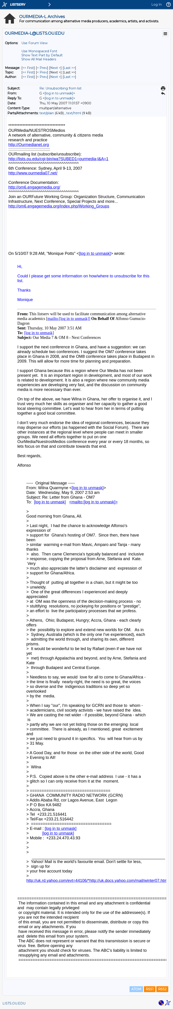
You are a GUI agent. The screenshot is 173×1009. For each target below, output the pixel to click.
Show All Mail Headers (38, 59)
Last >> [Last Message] (69, 68)
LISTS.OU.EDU (13, 1003)
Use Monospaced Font (39, 51)
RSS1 (150, 989)
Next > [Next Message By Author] (55, 77)
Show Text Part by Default (42, 55)
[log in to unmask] (59, 93)
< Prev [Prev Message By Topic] (42, 72)
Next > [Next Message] (55, 68)
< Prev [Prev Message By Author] (42, 77)
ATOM (136, 989)
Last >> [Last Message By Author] (69, 77)
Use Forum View (34, 43)
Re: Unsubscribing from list (60, 88)
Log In (156, 4)
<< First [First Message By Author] (28, 77)
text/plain (46, 113)
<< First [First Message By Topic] (28, 72)
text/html (73, 113)
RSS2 (162, 989)
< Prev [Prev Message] (42, 68)
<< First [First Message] (28, 68)
